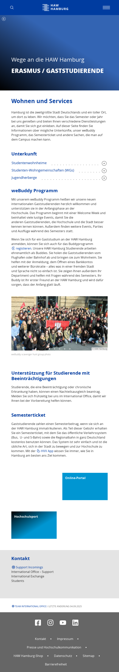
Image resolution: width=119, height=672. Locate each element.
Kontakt (40, 639)
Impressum (65, 639)
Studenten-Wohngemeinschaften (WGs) (43, 170)
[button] (13, 7)
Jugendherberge (24, 177)
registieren (23, 248)
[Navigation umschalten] (105, 7)
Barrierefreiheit (56, 664)
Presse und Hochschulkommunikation (54, 647)
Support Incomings (29, 567)
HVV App (47, 451)
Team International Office (31, 606)
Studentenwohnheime (29, 163)
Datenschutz (63, 656)
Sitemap (88, 656)
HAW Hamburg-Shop (28, 656)
